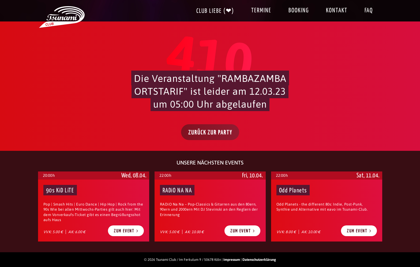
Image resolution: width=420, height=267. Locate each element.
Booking (298, 11)
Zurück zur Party (210, 133)
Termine (261, 11)
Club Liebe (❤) (215, 11)
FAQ (369, 11)
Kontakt (336, 11)
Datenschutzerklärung (259, 260)
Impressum (231, 260)
